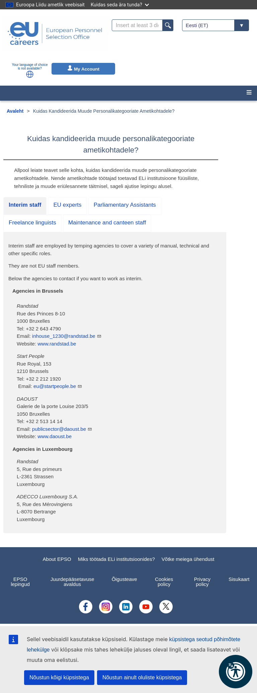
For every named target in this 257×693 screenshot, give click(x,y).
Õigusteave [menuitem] (124, 579)
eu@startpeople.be (57, 386)
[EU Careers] (54, 38)
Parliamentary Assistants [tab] (125, 205)
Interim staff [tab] (25, 205)
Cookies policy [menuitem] (164, 581)
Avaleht (15, 111)
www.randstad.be (56, 343)
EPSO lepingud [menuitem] (20, 581)
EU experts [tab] (67, 205)
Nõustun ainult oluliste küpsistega (142, 677)
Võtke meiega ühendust (188, 559)
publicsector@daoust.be (62, 429)
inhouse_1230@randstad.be (67, 336)
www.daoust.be (54, 436)
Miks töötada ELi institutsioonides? (116, 559)
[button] (30, 74)
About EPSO (57, 559)
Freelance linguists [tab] (32, 222)
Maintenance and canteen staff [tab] (107, 222)
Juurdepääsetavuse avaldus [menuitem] (72, 581)
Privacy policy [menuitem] (202, 581)
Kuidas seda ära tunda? (120, 4)
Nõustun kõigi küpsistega (59, 677)
